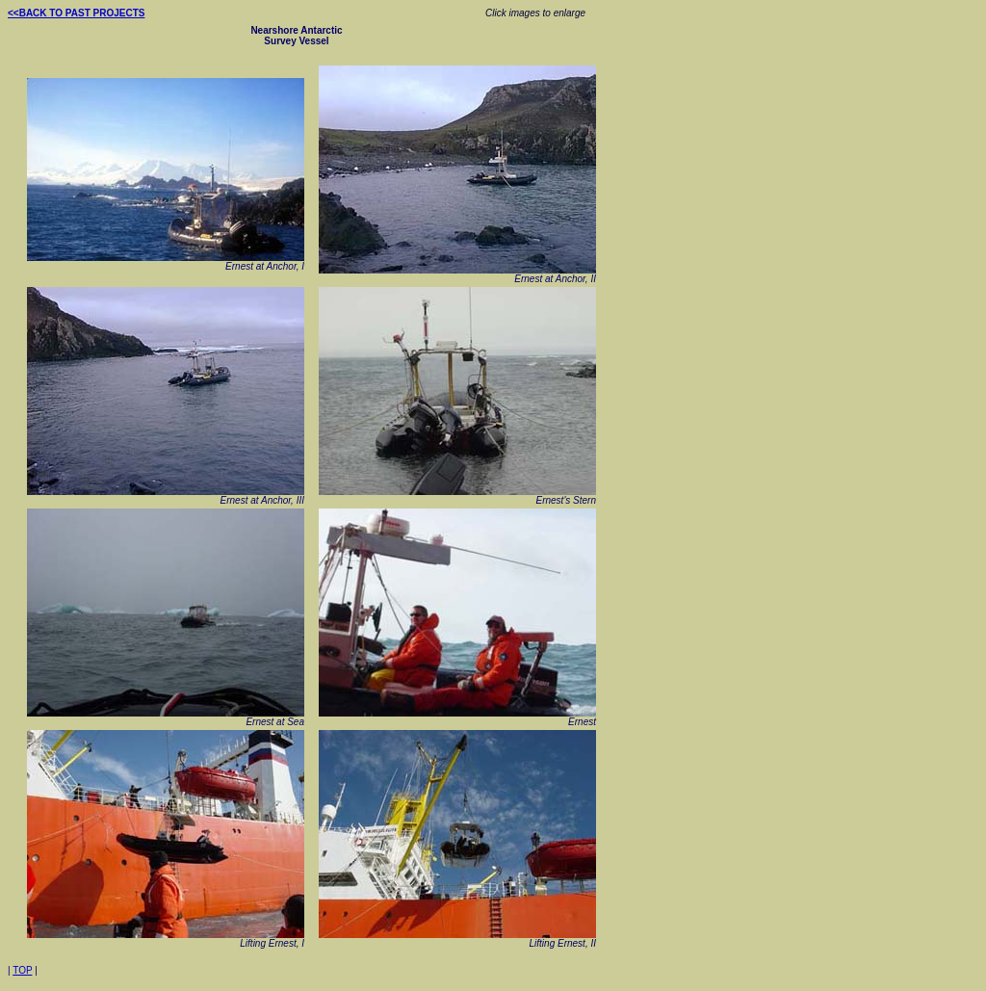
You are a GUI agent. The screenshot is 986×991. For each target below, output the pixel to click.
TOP (22, 970)
